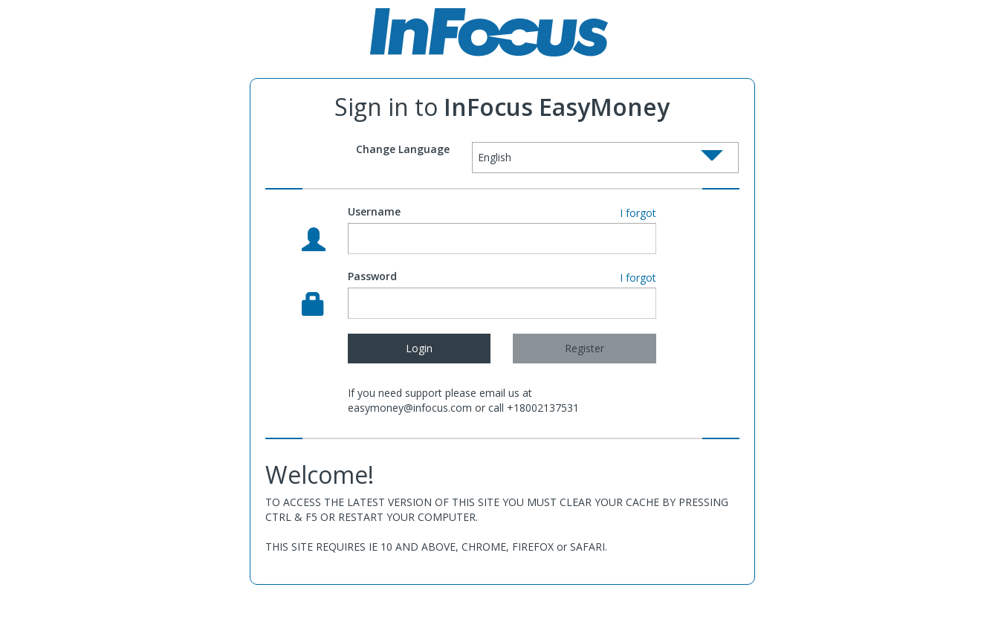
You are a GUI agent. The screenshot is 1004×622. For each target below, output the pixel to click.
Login (419, 348)
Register (584, 348)
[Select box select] (605, 157)
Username (374, 211)
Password (372, 276)
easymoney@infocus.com (410, 408)
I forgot (638, 213)
